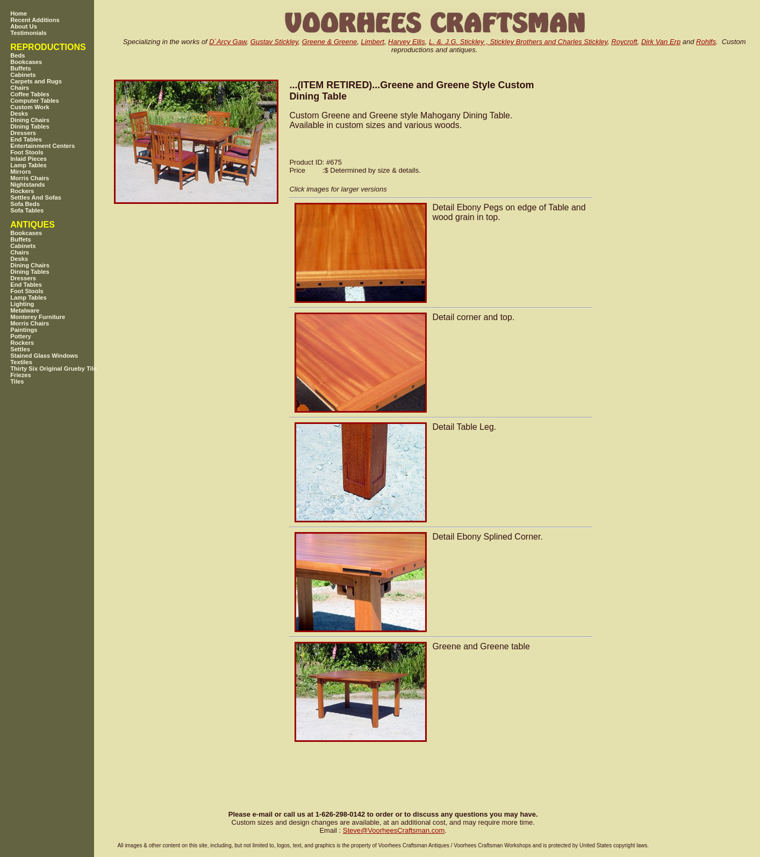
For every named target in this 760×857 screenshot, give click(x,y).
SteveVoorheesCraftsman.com (394, 830)
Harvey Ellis (406, 42)
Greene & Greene (329, 42)
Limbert (372, 42)
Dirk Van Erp (660, 42)
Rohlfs (706, 42)
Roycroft (624, 42)
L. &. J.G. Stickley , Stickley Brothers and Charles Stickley (518, 42)
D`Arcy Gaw (227, 42)
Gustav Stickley (274, 42)
